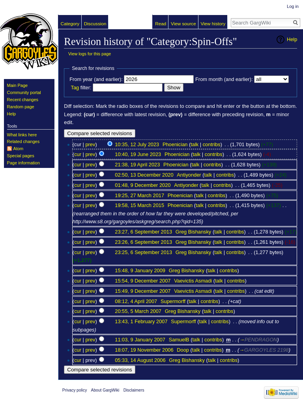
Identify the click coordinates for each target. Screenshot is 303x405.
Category (70, 23)
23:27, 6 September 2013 (143, 232)
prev (90, 144)
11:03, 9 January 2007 (140, 340)
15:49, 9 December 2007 (142, 291)
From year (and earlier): (96, 79)
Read (160, 23)
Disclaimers (133, 390)
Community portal (24, 92)
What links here (22, 134)
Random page (20, 106)
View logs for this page (89, 53)
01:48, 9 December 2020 (142, 185)
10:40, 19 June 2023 (138, 154)
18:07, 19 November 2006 (144, 350)
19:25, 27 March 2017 (139, 195)
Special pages (20, 155)
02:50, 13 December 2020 (144, 175)
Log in (293, 6)
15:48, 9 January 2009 (140, 270)
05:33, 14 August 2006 (140, 360)
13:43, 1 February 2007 (141, 321)
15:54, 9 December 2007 (142, 281)
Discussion (95, 23)
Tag (75, 87)
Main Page (17, 85)
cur (77, 154)
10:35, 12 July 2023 (137, 144)
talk (194, 144)
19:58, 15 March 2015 (139, 205)
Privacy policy (74, 390)
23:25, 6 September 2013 (143, 252)
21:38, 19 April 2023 (137, 165)
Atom (18, 148)
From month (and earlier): (223, 79)
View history (212, 23)
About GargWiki (105, 390)
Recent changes (23, 99)
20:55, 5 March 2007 (138, 311)
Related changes (23, 141)
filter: (81, 87)
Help (292, 39)
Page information (23, 162)
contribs (212, 144)
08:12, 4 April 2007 (136, 301)
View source (183, 23)
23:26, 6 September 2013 (143, 242)
